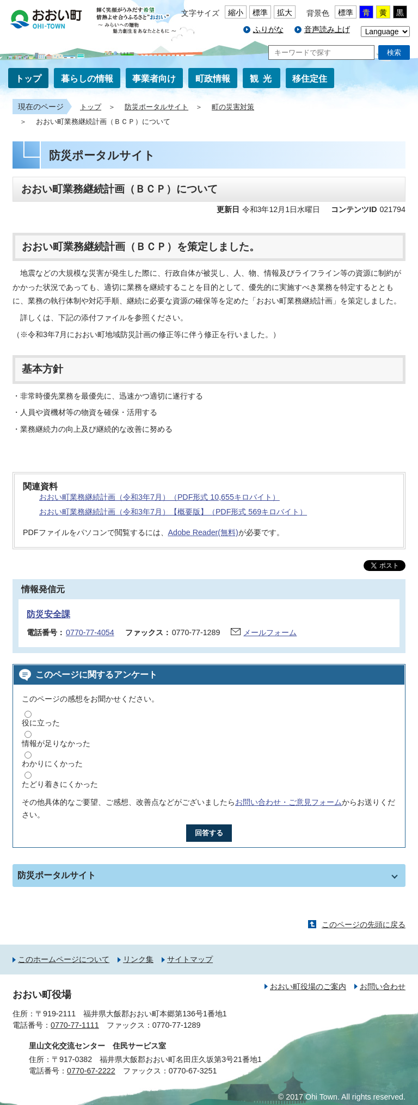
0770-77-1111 (75, 1025)
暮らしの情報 (87, 78)
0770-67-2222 (91, 1070)
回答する (209, 833)
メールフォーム (270, 632)
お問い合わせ (382, 986)
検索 (394, 52)
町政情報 (212, 78)
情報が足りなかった (56, 743)
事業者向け (154, 78)
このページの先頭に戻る (363, 924)
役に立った (41, 723)
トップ (28, 78)
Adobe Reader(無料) (203, 532)
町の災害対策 (233, 107)
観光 (263, 78)
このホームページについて (63, 959)
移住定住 (309, 78)
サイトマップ (190, 959)
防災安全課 (48, 614)
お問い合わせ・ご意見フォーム (288, 802)
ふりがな (268, 29)
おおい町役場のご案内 (308, 986)
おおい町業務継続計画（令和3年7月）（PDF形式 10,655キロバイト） (159, 497)
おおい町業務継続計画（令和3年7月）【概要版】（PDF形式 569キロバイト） (173, 511)
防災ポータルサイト (156, 107)
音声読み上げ (327, 29)
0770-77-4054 (90, 632)
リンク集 (138, 959)
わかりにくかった (52, 763)
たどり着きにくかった (60, 784)
